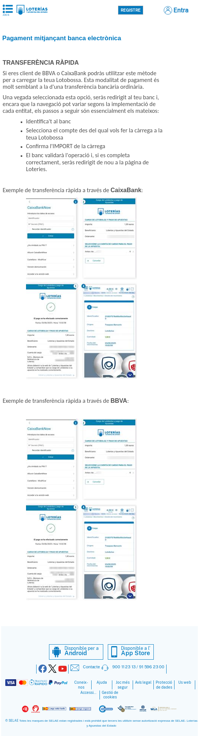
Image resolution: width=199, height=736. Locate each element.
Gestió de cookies (110, 695)
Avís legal (143, 682)
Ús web (184, 682)
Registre (131, 10)
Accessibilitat (89, 692)
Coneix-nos (81, 684)
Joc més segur (123, 684)
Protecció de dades (164, 684)
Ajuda (101, 682)
